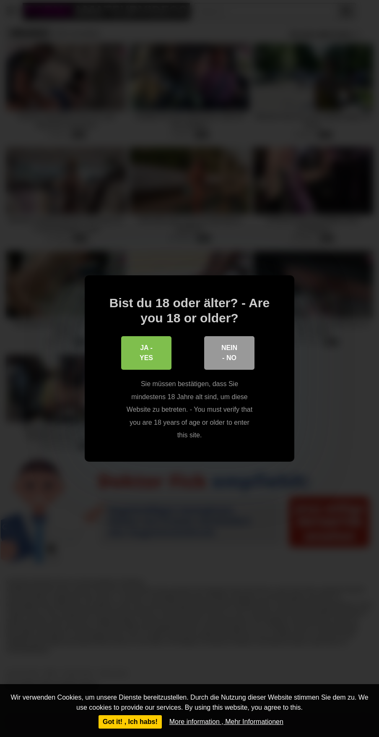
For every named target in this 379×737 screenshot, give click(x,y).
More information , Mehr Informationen (226, 721)
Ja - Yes (146, 352)
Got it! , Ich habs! (130, 721)
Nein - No (229, 352)
